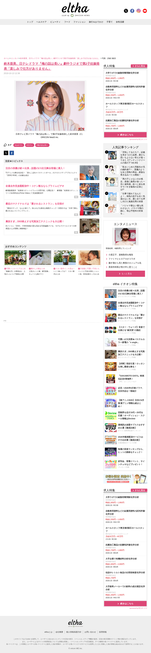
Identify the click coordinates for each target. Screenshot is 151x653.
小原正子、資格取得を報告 (121, 254)
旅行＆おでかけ (96, 22)
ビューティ (55, 22)
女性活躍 (120, 22)
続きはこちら (126, 134)
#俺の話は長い (42, 145)
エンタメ (14, 58)
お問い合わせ (90, 632)
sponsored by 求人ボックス (138, 139)
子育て (109, 22)
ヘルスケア (41, 22)
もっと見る (127, 273)
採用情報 (103, 632)
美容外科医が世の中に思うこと (123, 267)
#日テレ (30, 145)
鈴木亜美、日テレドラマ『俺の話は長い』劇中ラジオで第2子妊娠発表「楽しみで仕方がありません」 (60, 58)
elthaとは (48, 632)
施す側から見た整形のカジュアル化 (125, 263)
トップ (30, 22)
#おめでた (19, 145)
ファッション (79, 22)
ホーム (7, 58)
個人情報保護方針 (73, 632)
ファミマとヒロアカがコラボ (122, 259)
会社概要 (59, 632)
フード (67, 22)
